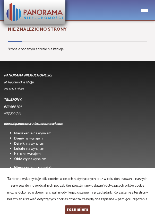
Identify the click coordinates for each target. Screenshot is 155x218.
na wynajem (32, 133)
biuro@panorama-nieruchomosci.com (33, 124)
